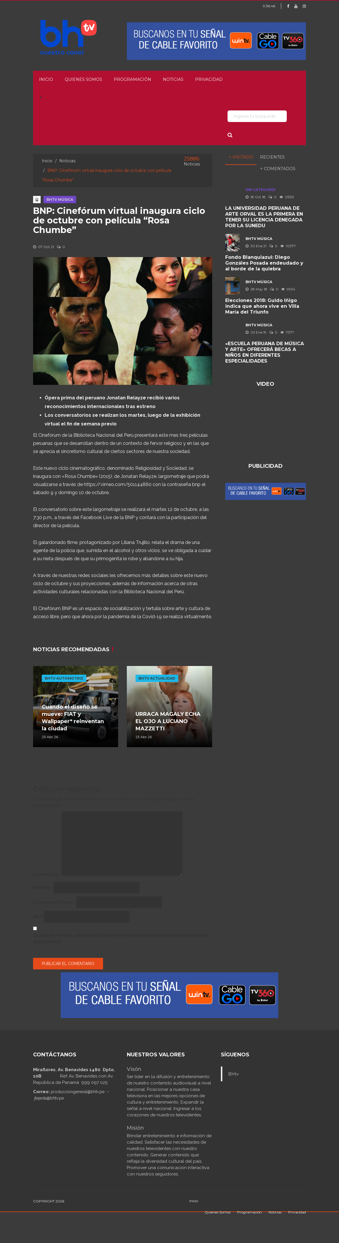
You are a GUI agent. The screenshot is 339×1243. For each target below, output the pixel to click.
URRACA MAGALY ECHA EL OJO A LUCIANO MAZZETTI (168, 721)
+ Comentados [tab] (277, 168)
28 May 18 (256, 289)
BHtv (233, 1074)
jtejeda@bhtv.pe (49, 1098)
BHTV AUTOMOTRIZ (64, 678)
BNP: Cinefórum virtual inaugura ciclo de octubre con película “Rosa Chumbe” (119, 220)
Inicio (46, 79)
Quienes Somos (83, 79)
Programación (132, 79)
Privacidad (209, 79)
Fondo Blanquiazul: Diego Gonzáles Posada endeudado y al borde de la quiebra (264, 263)
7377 (287, 332)
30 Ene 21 (256, 246)
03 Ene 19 (256, 332)
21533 (287, 197)
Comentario (46, 874)
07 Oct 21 (43, 247)
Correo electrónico (54, 902)
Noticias (173, 79)
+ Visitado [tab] (241, 157)
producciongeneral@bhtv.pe (77, 1091)
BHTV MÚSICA (59, 199)
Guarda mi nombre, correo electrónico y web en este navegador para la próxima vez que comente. (121, 938)
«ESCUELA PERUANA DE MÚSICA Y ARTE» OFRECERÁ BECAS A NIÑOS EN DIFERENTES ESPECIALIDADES (264, 352)
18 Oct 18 (256, 197)
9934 (288, 289)
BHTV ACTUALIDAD (156, 678)
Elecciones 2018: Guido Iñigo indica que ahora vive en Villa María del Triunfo (262, 306)
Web (38, 916)
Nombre (43, 887)
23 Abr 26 (50, 737)
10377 (288, 246)
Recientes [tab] (272, 157)
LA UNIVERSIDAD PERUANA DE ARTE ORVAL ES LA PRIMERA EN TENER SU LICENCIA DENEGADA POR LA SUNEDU (264, 216)
